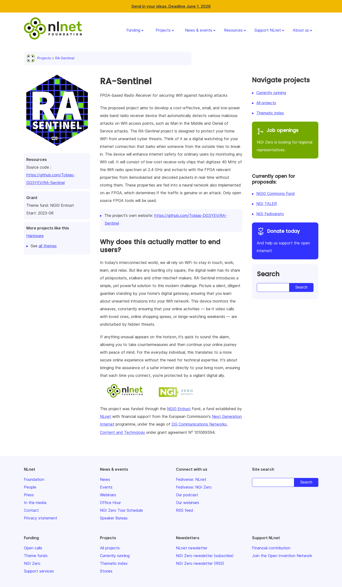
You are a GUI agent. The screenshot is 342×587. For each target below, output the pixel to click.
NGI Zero (32, 563)
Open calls (33, 548)
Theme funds (36, 555)
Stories (106, 571)
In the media (35, 502)
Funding (133, 30)
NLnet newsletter (191, 548)
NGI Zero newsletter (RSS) (200, 563)
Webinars (108, 494)
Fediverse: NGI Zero (194, 487)
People (30, 487)
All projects (266, 102)
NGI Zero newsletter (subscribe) (205, 555)
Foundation (34, 479)
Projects (163, 30)
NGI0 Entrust (179, 408)
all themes (48, 245)
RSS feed (184, 510)
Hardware (35, 235)
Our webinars (187, 502)
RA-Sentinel (64, 58)
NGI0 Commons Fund (275, 193)
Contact (31, 510)
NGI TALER (266, 203)
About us (301, 30)
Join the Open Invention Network (282, 555)
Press (29, 494)
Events (106, 487)
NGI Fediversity (270, 213)
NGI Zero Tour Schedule (121, 510)
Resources (233, 30)
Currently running (271, 92)
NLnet (105, 416)
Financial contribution (271, 548)
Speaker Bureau (113, 518)
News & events (198, 30)
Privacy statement (40, 518)
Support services (39, 571)
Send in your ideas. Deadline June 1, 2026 (171, 6)
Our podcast (187, 494)
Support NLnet (267, 30)
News (105, 479)
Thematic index (270, 112)
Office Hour (110, 502)
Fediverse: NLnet (191, 479)
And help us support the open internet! (285, 240)
